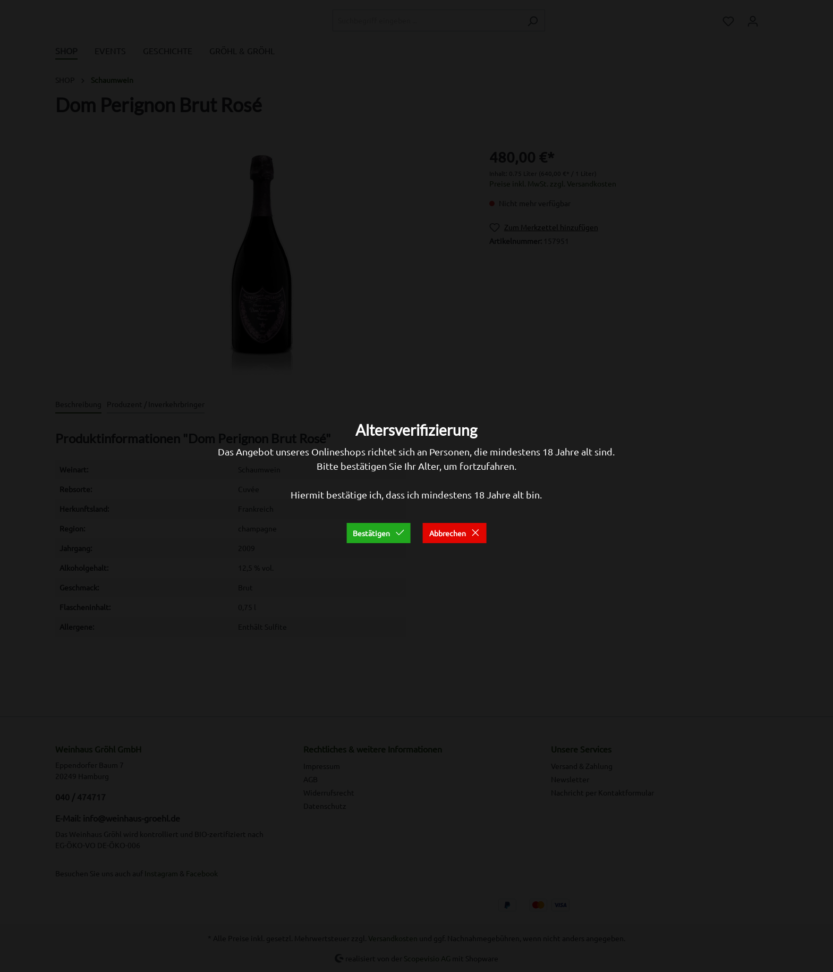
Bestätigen (378, 533)
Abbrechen (454, 533)
